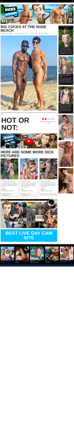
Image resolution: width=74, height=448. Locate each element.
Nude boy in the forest (65, 48)
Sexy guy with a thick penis (8, 181)
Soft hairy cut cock (25, 181)
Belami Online (63, 262)
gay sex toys (50, 260)
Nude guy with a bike (46, 181)
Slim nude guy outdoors (65, 105)
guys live (37, 260)
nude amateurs (22, 260)
